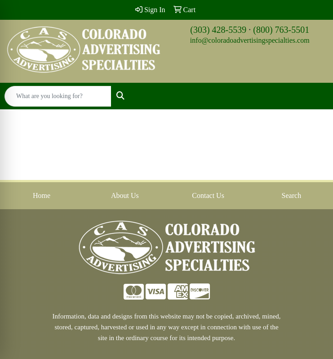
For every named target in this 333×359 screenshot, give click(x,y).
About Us (125, 195)
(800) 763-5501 (281, 30)
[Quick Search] (57, 96)
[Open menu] (315, 96)
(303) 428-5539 (218, 30)
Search (292, 195)
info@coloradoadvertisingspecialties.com (250, 40)
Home (41, 195)
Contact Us (208, 195)
